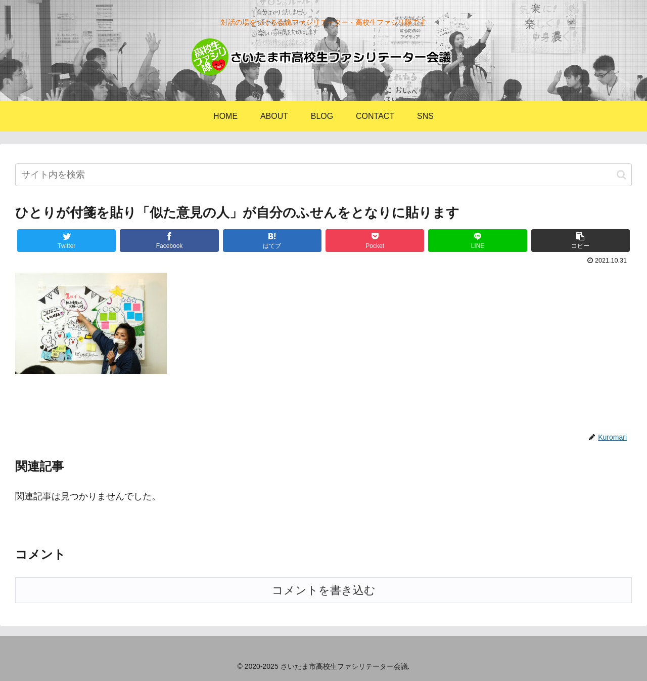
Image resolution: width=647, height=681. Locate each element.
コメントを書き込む (324, 590)
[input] (323, 174)
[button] (621, 175)
